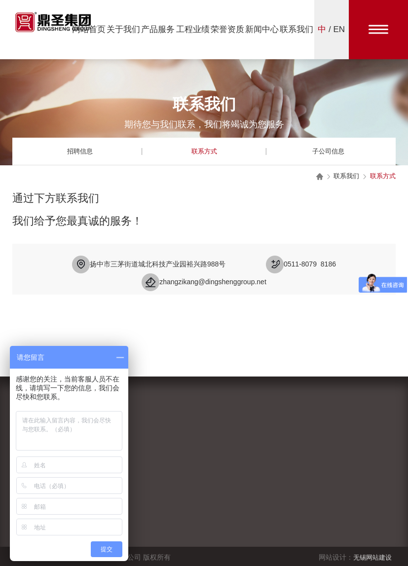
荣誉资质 (227, 29)
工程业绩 (193, 29)
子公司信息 (328, 151)
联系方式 (204, 151)
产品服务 (158, 29)
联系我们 (296, 29)
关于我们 (123, 29)
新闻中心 (262, 29)
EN (339, 29)
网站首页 (89, 29)
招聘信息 (80, 151)
